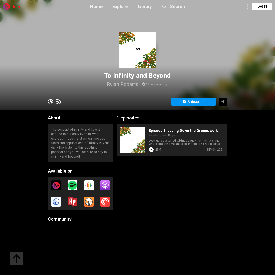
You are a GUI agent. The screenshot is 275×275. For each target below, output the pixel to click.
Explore (120, 6)
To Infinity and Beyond (163, 135)
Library (145, 6)
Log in (262, 6)
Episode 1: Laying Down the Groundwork (183, 130)
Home (96, 6)
